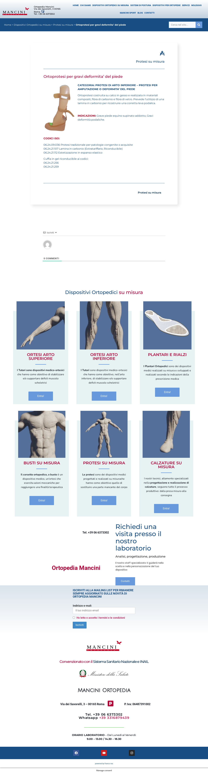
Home (76, 5)
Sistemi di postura (140, 5)
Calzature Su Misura (166, 465)
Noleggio (196, 5)
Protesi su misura (63, 24)
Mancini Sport (128, 13)
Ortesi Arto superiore (40, 356)
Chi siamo (85, 5)
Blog (140, 13)
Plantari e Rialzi (167, 354)
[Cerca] (199, 25)
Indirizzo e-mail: (104, 609)
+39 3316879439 (114, 718)
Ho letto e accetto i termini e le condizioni (101, 617)
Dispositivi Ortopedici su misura (110, 5)
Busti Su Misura (42, 463)
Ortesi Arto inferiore (104, 356)
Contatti (149, 13)
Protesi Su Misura (104, 463)
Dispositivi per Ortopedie (167, 5)
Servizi (186, 5)
